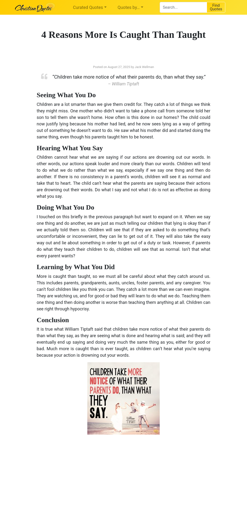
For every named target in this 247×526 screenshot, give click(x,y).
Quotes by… (129, 7)
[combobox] (183, 7)
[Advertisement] (74, 477)
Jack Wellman (144, 67)
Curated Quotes (88, 7)
